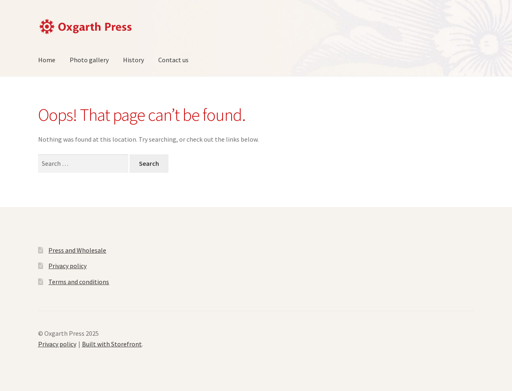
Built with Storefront (112, 344)
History (133, 60)
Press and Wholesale (77, 250)
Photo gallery (89, 60)
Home (46, 60)
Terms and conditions (78, 282)
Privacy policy (67, 266)
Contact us (173, 60)
